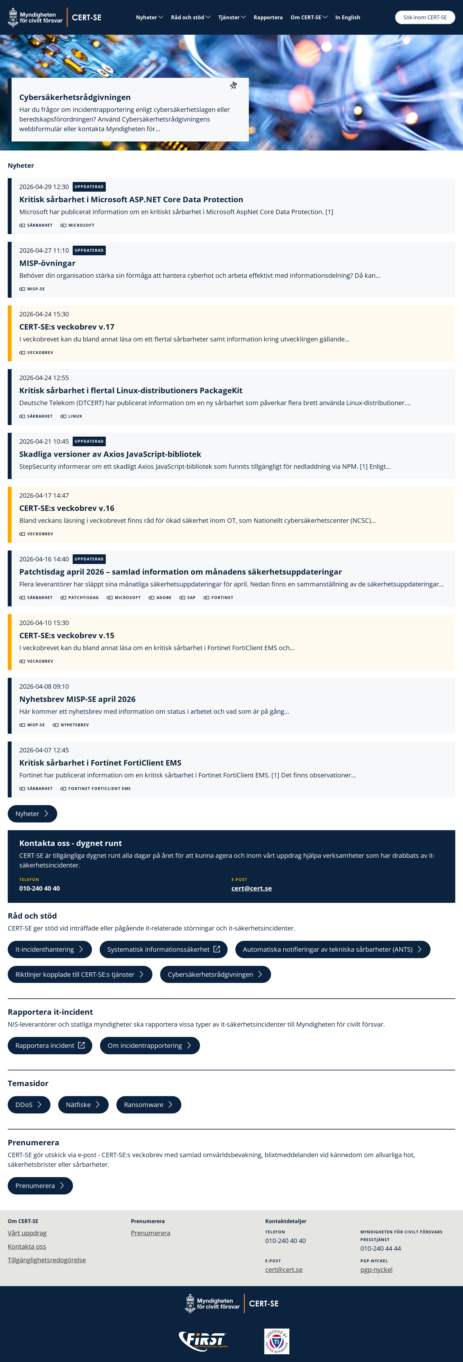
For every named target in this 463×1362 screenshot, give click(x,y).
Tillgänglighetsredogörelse (47, 1260)
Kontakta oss (27, 1246)
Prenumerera (40, 1186)
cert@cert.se (252, 888)
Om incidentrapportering (150, 1045)
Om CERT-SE (309, 17)
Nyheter (149, 17)
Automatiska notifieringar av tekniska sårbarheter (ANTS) (333, 949)
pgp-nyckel (376, 1269)
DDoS (29, 1105)
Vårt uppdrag (27, 1233)
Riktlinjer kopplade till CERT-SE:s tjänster (80, 974)
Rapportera (268, 17)
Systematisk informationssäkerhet (163, 949)
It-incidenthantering (49, 949)
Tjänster (232, 17)
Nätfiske (83, 1105)
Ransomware (149, 1105)
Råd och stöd (191, 17)
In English (347, 17)
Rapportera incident (50, 1045)
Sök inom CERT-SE (425, 17)
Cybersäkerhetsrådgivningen (215, 974)
